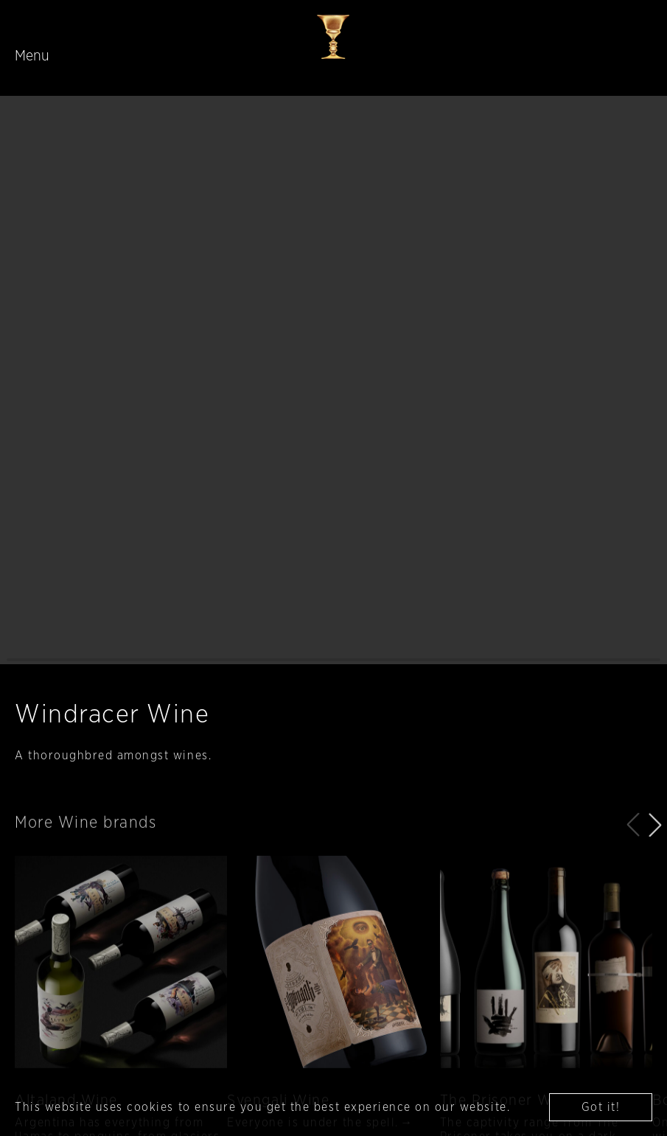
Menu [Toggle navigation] (32, 56)
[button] (655, 844)
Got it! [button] (601, 1107)
